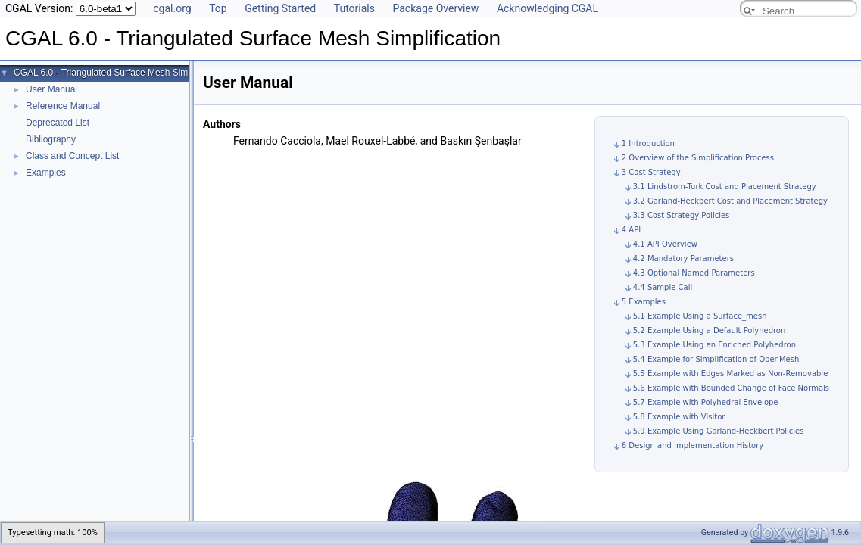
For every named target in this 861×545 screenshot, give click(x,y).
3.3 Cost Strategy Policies (681, 215)
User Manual (51, 89)
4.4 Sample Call (662, 287)
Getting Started (280, 8)
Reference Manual (63, 106)
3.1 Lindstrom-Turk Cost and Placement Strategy (724, 186)
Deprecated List (57, 122)
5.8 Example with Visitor (679, 417)
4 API (631, 230)
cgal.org (172, 8)
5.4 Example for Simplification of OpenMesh (716, 359)
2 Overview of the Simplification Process (698, 158)
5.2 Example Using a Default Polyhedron (709, 330)
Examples (46, 172)
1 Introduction (648, 143)
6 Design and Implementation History (692, 445)
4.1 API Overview (665, 244)
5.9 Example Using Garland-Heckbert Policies (718, 431)
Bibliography (51, 139)
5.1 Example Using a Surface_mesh (700, 316)
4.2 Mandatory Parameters (683, 258)
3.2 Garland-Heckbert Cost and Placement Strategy (730, 201)
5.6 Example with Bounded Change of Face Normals (731, 388)
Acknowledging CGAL (547, 8)
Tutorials (354, 8)
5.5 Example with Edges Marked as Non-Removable (730, 373)
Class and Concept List (72, 156)
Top (218, 8)
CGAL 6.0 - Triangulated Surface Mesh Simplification (120, 72)
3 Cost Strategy (651, 172)
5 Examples (644, 301)
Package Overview (435, 8)
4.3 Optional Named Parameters (694, 273)
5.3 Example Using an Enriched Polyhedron (714, 345)
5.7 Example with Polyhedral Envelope (705, 402)
